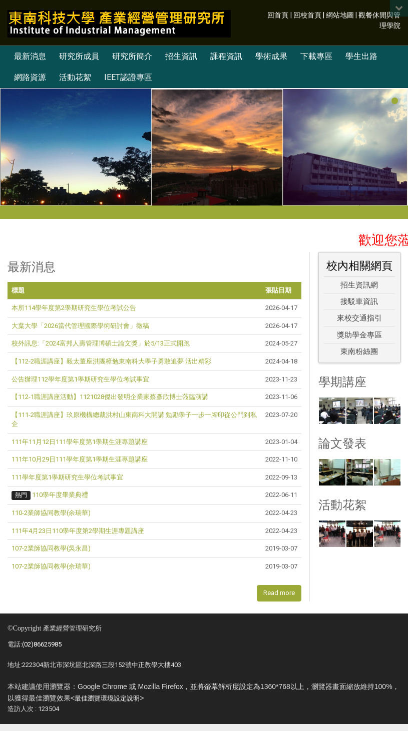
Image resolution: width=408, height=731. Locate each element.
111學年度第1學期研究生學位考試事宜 (67, 477)
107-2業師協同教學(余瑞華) (51, 566)
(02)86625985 (42, 644)
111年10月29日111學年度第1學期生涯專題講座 (80, 459)
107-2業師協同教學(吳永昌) (51, 548)
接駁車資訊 (359, 301)
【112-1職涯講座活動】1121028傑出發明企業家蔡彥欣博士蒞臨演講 (110, 396)
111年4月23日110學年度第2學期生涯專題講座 (78, 530)
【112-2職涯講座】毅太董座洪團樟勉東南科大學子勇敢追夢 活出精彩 (111, 361)
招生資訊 (181, 56)
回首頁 (277, 15)
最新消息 (30, 56)
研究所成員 (79, 56)
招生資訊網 (359, 285)
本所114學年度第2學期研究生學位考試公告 (74, 308)
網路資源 (30, 77)
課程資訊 (226, 56)
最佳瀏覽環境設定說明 (107, 698)
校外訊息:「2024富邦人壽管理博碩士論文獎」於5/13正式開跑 (101, 343)
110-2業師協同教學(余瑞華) (51, 512)
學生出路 (361, 56)
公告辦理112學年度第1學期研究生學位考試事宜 (80, 379)
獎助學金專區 (359, 335)
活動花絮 (75, 77)
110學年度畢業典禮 (60, 494)
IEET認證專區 (128, 77)
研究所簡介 (132, 56)
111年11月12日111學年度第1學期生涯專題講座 (80, 442)
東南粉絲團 (359, 351)
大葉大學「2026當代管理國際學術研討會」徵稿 (80, 326)
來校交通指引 (359, 318)
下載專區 (316, 56)
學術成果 (271, 56)
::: (262, 14)
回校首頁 (307, 15)
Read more (279, 592)
